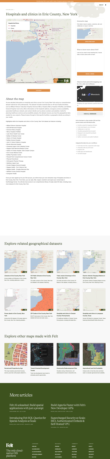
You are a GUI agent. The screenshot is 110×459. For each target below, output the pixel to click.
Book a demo (90, 74)
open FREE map (90, 41)
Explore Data (9, 9)
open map (38, 90)
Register (90, 109)
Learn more (70, 1)
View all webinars (90, 113)
